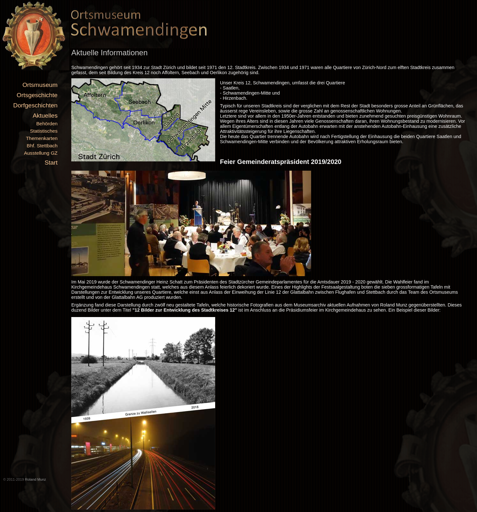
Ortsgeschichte (37, 95)
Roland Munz (35, 479)
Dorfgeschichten (35, 105)
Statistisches (44, 131)
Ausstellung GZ (41, 153)
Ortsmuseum (40, 84)
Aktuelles (45, 115)
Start (51, 162)
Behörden (47, 123)
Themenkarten (42, 138)
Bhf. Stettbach (42, 145)
